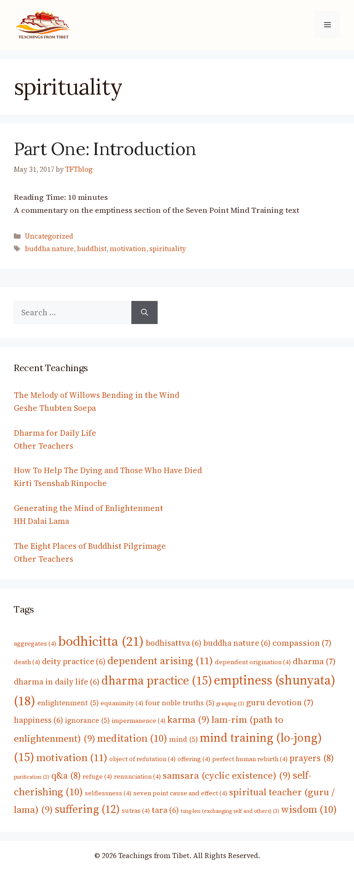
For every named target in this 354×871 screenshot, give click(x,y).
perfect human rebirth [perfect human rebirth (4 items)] (250, 759)
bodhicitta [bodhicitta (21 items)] (101, 641)
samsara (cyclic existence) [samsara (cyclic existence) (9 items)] (227, 775)
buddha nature (49, 248)
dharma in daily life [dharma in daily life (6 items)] (57, 681)
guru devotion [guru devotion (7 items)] (279, 702)
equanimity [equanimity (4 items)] (121, 703)
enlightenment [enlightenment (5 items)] (68, 703)
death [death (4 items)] (27, 662)
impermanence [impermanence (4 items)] (138, 720)
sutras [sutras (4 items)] (136, 810)
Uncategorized (49, 236)
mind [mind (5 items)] (183, 739)
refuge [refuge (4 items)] (97, 776)
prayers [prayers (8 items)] (311, 758)
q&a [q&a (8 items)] (66, 775)
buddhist (91, 248)
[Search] (144, 312)
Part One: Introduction (105, 148)
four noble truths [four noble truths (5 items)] (179, 703)
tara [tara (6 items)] (165, 810)
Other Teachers (43, 445)
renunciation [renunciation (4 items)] (137, 776)
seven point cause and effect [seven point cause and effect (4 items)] (180, 793)
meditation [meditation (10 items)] (132, 738)
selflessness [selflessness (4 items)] (108, 793)
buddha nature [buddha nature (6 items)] (237, 643)
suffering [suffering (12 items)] (87, 809)
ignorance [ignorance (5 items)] (87, 720)
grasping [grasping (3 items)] (230, 703)
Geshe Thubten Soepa (55, 408)
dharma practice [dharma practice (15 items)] (156, 680)
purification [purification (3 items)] (31, 777)
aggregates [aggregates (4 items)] (35, 643)
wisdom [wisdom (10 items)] (309, 809)
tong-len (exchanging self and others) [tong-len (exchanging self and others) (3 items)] (230, 811)
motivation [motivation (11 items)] (71, 757)
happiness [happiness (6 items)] (38, 720)
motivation (128, 248)
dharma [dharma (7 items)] (314, 661)
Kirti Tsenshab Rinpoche (60, 483)
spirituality (167, 248)
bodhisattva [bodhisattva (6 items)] (173, 643)
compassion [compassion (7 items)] (301, 643)
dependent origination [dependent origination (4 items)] (253, 662)
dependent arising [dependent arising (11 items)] (160, 660)
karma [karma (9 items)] (188, 719)
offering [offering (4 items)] (193, 759)
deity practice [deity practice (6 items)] (74, 661)
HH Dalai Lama (41, 521)
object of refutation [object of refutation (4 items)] (142, 759)
